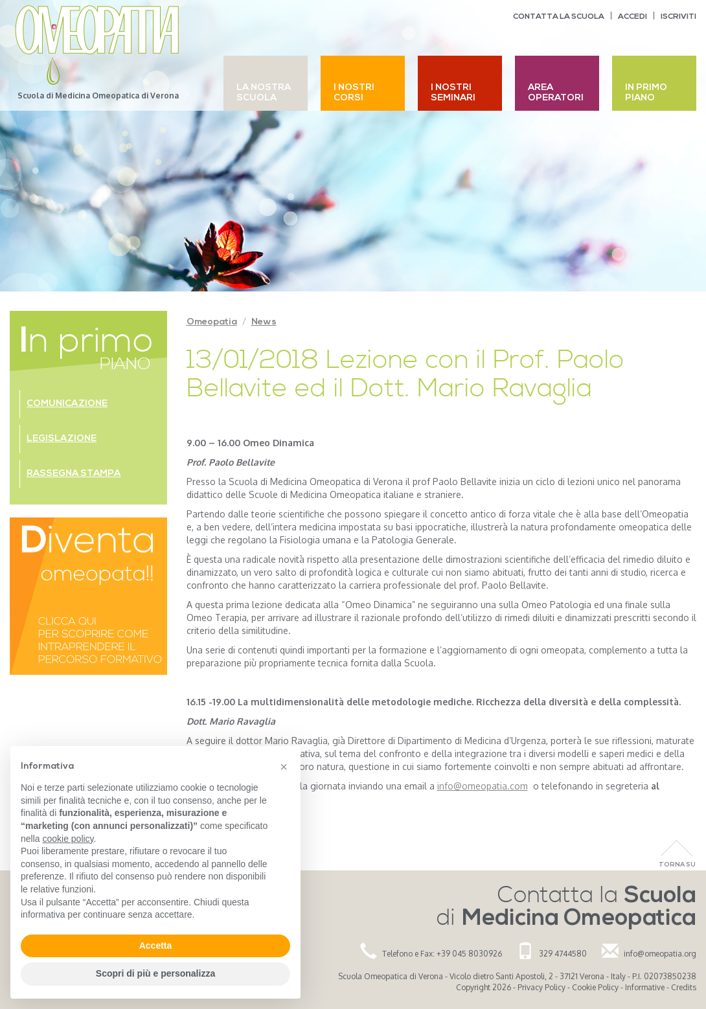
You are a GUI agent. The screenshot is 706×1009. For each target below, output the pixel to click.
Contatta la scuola (558, 17)
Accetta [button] (155, 945)
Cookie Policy (595, 987)
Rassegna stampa (73, 474)
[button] (283, 766)
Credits (683, 987)
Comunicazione (67, 404)
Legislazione (62, 439)
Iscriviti (678, 17)
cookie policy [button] (67, 838)
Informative (645, 987)
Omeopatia (212, 322)
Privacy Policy (541, 987)
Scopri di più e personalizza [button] (155, 973)
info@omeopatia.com (482, 785)
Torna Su (677, 864)
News (264, 322)
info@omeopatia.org (660, 953)
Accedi (632, 17)
